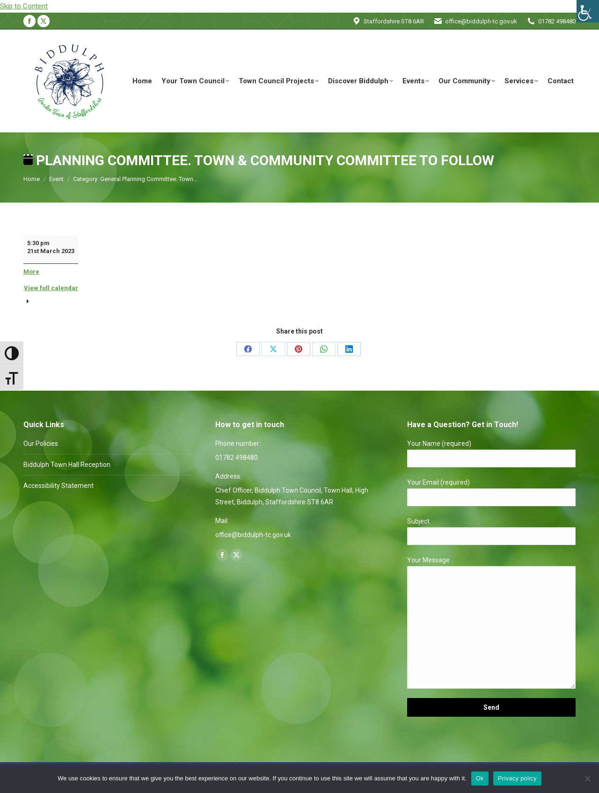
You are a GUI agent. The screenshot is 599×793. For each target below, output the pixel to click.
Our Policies (40, 443)
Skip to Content (24, 6)
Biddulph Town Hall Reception (66, 464)
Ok (480, 778)
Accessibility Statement (58, 485)
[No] (587, 778)
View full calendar (51, 287)
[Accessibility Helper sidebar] (588, 11)
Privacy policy (517, 778)
